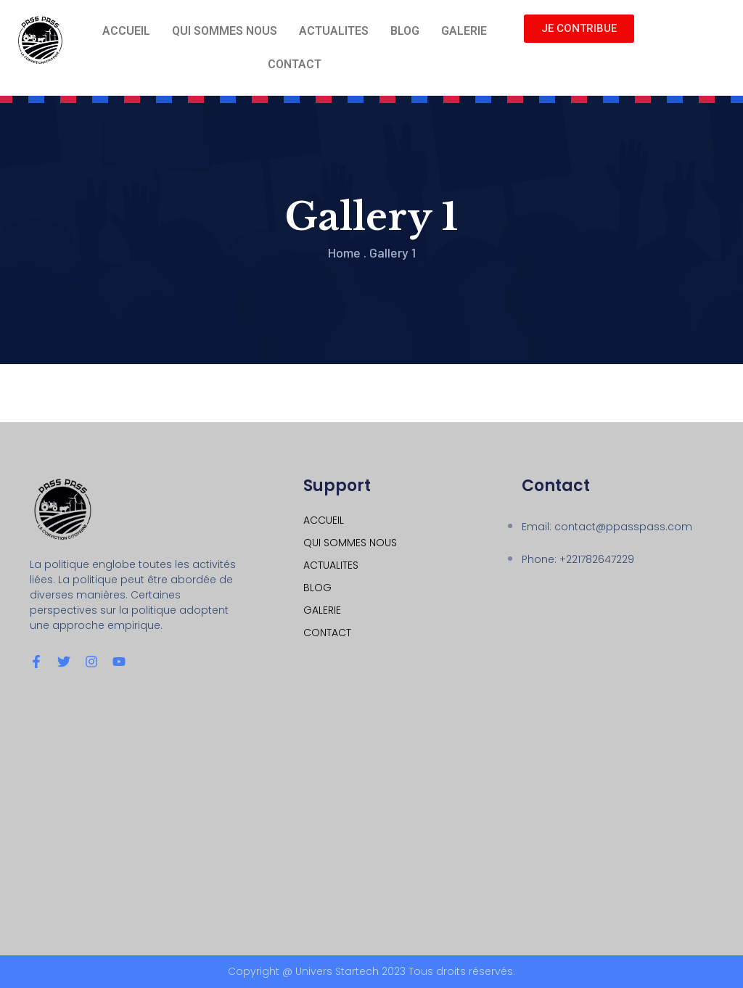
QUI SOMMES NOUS (224, 31)
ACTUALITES (334, 31)
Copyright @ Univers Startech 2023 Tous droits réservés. (371, 971)
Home (344, 252)
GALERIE (464, 31)
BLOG (404, 31)
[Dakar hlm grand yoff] (371, 811)
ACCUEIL (126, 31)
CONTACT (294, 64)
